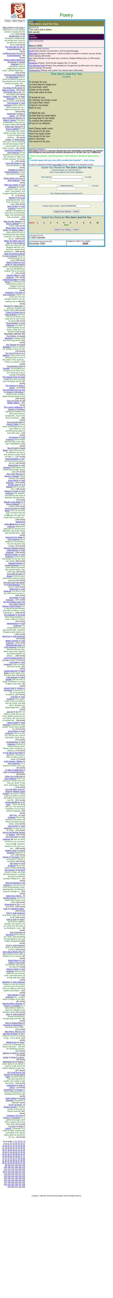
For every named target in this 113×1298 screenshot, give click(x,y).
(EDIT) (33, 22)
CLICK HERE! (54, 160)
